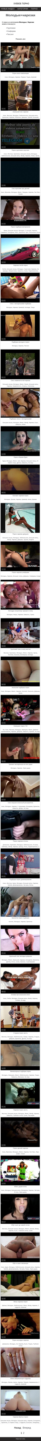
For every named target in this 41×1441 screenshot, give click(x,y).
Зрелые (4, 1305)
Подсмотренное (33, 271)
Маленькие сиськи (34, 232)
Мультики (7, 192)
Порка (27, 1269)
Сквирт (25, 1037)
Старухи (36, 1037)
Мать (16, 232)
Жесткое (9, 115)
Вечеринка (24, 1190)
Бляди (38, 576)
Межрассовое (13, 271)
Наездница (36, 1422)
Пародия (25, 192)
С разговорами (30, 962)
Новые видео (7, 9)
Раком (26, 384)
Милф (22, 155)
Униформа (32, 576)
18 (17, 1344)
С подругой (22, 1422)
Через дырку (26, 768)
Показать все (20, 39)
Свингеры (5, 846)
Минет (19, 192)
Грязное (22, 962)
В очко (16, 1192)
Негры (15, 614)
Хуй (19, 461)
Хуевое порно (21, 3)
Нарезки (17, 77)
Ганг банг (37, 192)
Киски (23, 424)
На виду (23, 1000)
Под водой (31, 1115)
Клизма (18, 1000)
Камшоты (20, 271)
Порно (34, 9)
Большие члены (31, 461)
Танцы (33, 307)
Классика (17, 654)
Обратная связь (20, 1439)
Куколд (21, 846)
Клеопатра (31, 386)
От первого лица (13, 1422)
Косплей (10, 654)
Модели (31, 539)
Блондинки (11, 232)
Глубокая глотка (18, 1115)
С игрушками (21, 806)
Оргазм (13, 499)
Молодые (11, 77)
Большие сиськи (25, 154)
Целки (15, 1382)
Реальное (18, 117)
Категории (23, 9)
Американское (33, 1382)
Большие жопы (33, 115)
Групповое (17, 154)
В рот (36, 422)
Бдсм (4, 461)
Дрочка (19, 463)
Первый (23, 77)
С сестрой (28, 230)
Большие (35, 117)
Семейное (4, 232)
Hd (3, 729)
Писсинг (26, 346)
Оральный (5, 117)
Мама (5, 230)
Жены (25, 1305)
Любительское (23, 115)
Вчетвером (23, 654)
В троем (35, 845)
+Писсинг (10, 34)
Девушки (24, 117)
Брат (27, 232)
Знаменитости (17, 386)
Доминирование (17, 885)
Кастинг (11, 921)
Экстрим (25, 885)
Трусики (26, 539)
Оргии (37, 155)
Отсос (25, 846)
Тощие (28, 77)
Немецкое (25, 729)
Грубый (30, 117)
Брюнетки (22, 232)
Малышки (21, 1077)
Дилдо (21, 808)
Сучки (26, 271)
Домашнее (6, 845)
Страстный (27, 269)
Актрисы (24, 386)
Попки (33, 155)
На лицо (30, 463)
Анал (6, 77)
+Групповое (11, 28)
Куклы (20, 693)
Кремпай (33, 77)
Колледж (27, 307)
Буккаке (34, 499)
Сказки (20, 194)
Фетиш (31, 885)
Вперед (27, 1427)
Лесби (4, 269)
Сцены (32, 614)
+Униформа (11, 31)
